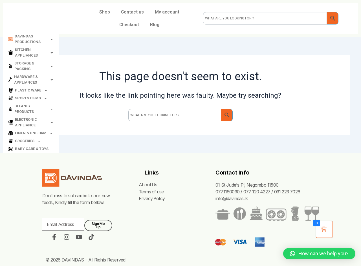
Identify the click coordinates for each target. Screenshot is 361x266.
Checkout (128, 25)
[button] (319, 253)
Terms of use (151, 192)
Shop (104, 12)
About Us (147, 185)
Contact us (132, 12)
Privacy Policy (152, 198)
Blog (155, 25)
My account (167, 12)
